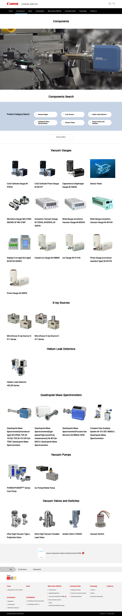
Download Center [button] (70, 11)
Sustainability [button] (40, 11)
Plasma (93, 593)
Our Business (11, 597)
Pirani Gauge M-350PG (17, 293)
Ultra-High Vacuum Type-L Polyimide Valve (18, 535)
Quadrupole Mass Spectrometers (42, 122)
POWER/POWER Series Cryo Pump (18, 489)
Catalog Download (76, 590)
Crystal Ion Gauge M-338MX (47, 258)
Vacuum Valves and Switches (96, 122)
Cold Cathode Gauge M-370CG (17, 185)
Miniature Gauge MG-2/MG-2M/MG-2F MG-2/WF (19, 220)
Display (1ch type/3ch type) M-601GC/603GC (19, 259)
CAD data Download (76, 596)
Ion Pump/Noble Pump (45, 488)
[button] (109, 3)
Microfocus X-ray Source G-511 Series (19, 337)
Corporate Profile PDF (56, 596)
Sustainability (30, 597)
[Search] (113, 3)
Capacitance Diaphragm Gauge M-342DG (73, 185)
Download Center (75, 586)
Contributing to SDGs (32, 604)
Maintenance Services (13, 607)
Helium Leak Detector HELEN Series (16, 384)
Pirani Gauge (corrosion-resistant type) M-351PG (101, 259)
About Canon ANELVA (54, 586)
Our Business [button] (20, 11)
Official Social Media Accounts (57, 605)
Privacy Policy (110, 613)
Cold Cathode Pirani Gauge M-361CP (47, 185)
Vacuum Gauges (41, 114)
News (30, 11)
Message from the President (15, 590)
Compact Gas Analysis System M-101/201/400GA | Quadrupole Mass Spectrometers (102, 433)
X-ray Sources (68, 114)
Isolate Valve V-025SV (72, 534)
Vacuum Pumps (68, 123)
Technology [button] (83, 11)
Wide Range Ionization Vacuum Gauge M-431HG (101, 220)
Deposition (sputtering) (97, 596)
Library (50, 602)
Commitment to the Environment (35, 601)
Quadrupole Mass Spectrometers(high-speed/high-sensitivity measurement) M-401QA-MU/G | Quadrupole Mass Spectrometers (46, 436)
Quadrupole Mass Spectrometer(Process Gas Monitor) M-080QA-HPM (74, 431)
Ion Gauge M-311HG (71, 258)
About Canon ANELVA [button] (54, 11)
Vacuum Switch (97, 534)
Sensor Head (96, 184)
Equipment (10, 601)
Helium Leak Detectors (98, 114)
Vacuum (93, 590)
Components (11, 604)
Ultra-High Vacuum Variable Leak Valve (47, 535)
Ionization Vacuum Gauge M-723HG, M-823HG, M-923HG (46, 222)
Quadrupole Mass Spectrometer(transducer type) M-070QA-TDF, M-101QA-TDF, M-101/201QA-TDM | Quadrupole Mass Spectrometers (19, 436)
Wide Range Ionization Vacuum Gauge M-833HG (73, 220)
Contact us (93, 11)
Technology (93, 586)
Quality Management (54, 593)
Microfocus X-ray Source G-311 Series (47, 337)
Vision (9, 586)
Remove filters (61, 137)
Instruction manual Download (78, 593)
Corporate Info (52, 590)
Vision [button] (11, 11)
